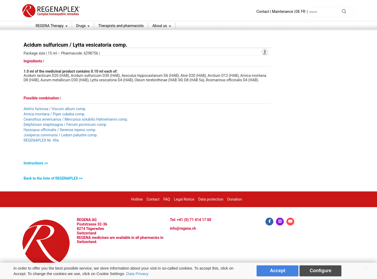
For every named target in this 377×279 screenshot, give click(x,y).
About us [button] (160, 26)
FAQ (166, 199)
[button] (147, 163)
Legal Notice (184, 199)
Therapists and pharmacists (121, 26)
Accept (277, 270)
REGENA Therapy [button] (50, 26)
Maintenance (282, 11)
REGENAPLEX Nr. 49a (41, 140)
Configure (320, 270)
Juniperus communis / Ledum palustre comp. (61, 135)
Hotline (137, 199)
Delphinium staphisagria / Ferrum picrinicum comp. (65, 124)
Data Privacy (137, 273)
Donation (234, 199)
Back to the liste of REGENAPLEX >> (53, 178)
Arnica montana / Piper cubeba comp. (54, 114)
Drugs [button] (81, 26)
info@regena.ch (183, 228)
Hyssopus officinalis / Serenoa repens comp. (60, 130)
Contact (263, 11)
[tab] (147, 163)
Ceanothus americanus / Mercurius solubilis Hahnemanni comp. (76, 119)
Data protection (210, 199)
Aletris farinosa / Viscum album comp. (55, 109)
